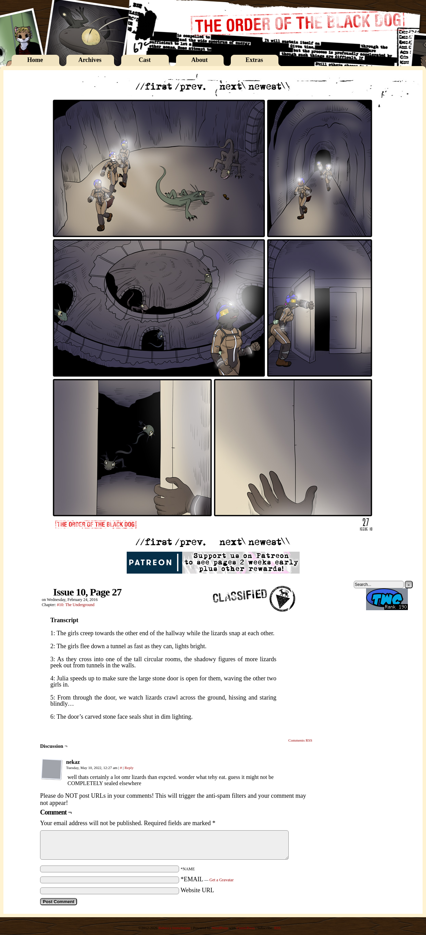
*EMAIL (207, 879)
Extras (254, 59)
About (199, 59)
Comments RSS (300, 740)
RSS (277, 928)
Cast (145, 59)
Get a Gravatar (222, 880)
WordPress (220, 928)
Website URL (197, 890)
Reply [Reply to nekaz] (129, 768)
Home (35, 59)
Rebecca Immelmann (174, 928)
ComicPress (246, 928)
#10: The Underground (76, 604)
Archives (90, 59)
